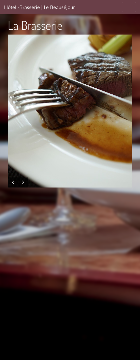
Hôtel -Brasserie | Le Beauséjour (39, 7)
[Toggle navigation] (129, 7)
